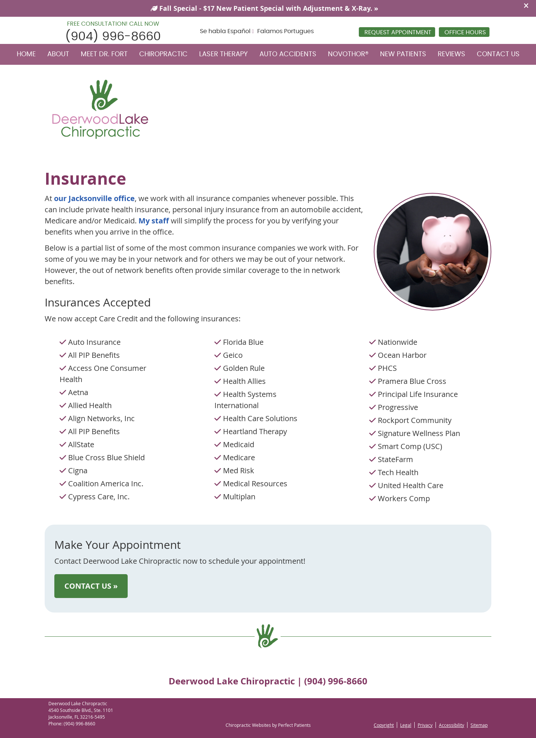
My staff (153, 221)
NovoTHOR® (348, 54)
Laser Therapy (223, 54)
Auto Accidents (287, 54)
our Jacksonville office (94, 198)
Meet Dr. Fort (104, 54)
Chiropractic (163, 54)
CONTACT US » (91, 586)
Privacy (425, 725)
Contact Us (498, 54)
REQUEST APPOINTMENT (397, 32)
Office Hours (465, 32)
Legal (405, 725)
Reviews (451, 54)
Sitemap (479, 725)
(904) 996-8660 (113, 36)
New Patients (403, 54)
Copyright (384, 725)
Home (26, 54)
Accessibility (451, 725)
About (58, 54)
